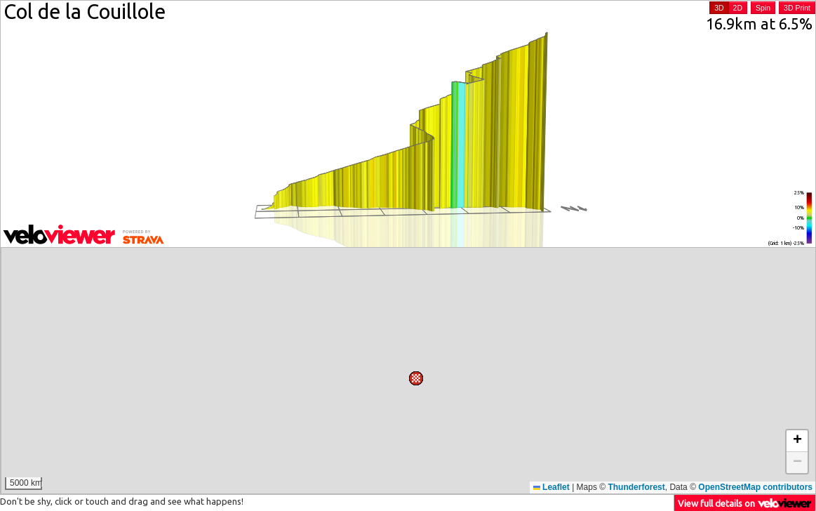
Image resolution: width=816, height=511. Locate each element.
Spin (763, 8)
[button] (24, 271)
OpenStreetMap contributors (755, 487)
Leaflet (551, 487)
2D (737, 8)
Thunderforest (636, 487)
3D (718, 8)
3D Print (797, 8)
